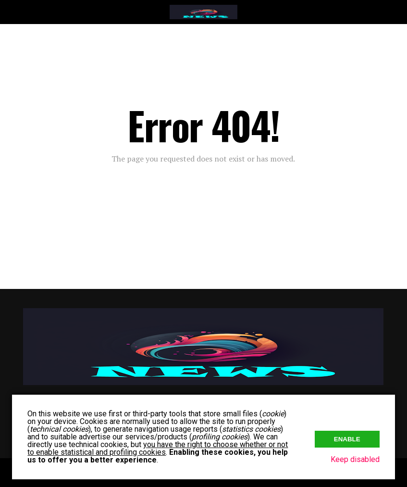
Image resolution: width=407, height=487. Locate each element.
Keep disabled (355, 459)
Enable (347, 439)
